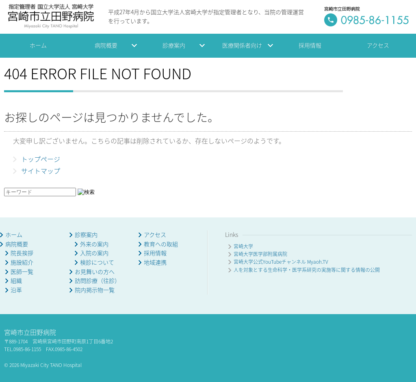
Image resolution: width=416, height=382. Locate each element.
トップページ (40, 159)
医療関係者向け (242, 45)
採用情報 (310, 45)
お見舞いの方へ (95, 271)
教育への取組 (161, 244)
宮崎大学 (243, 246)
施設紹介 (22, 262)
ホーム (38, 45)
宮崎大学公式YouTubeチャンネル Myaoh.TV (281, 261)
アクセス (378, 45)
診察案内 (86, 234)
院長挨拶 (22, 253)
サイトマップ (40, 171)
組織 (16, 280)
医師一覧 (22, 271)
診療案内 (173, 45)
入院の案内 (94, 253)
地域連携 (155, 262)
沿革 (16, 290)
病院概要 (106, 45)
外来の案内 (94, 244)
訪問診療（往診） (97, 280)
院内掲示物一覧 (95, 290)
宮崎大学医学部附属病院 (260, 254)
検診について (97, 262)
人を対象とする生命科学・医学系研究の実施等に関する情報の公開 (307, 269)
